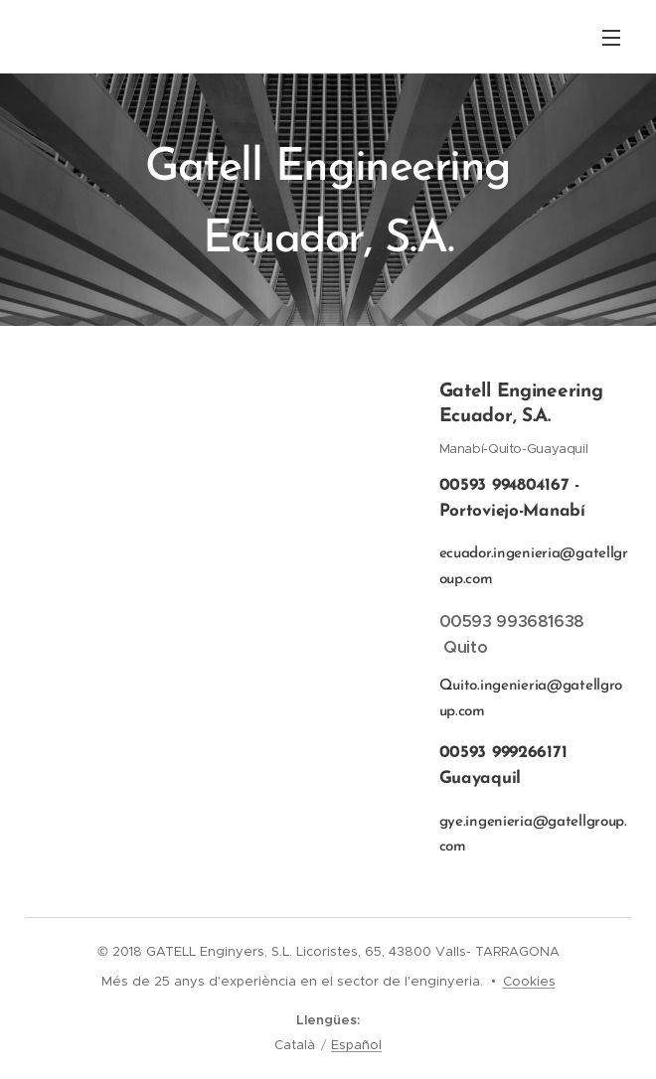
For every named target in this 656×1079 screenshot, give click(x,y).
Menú (611, 38)
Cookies (529, 981)
